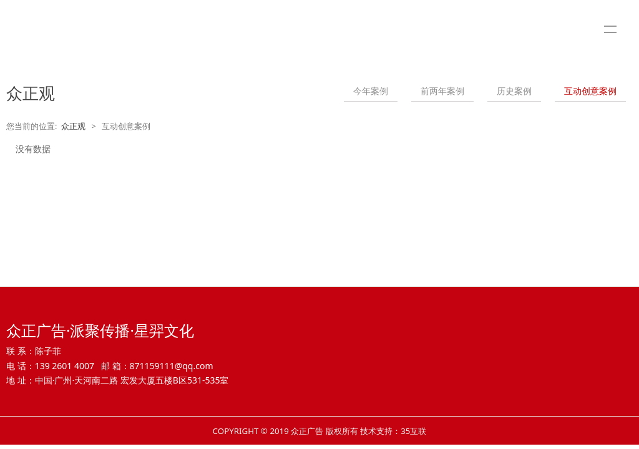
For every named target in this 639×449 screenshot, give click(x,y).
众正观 (73, 126)
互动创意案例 (590, 91)
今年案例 (370, 91)
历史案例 (514, 91)
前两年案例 (442, 91)
